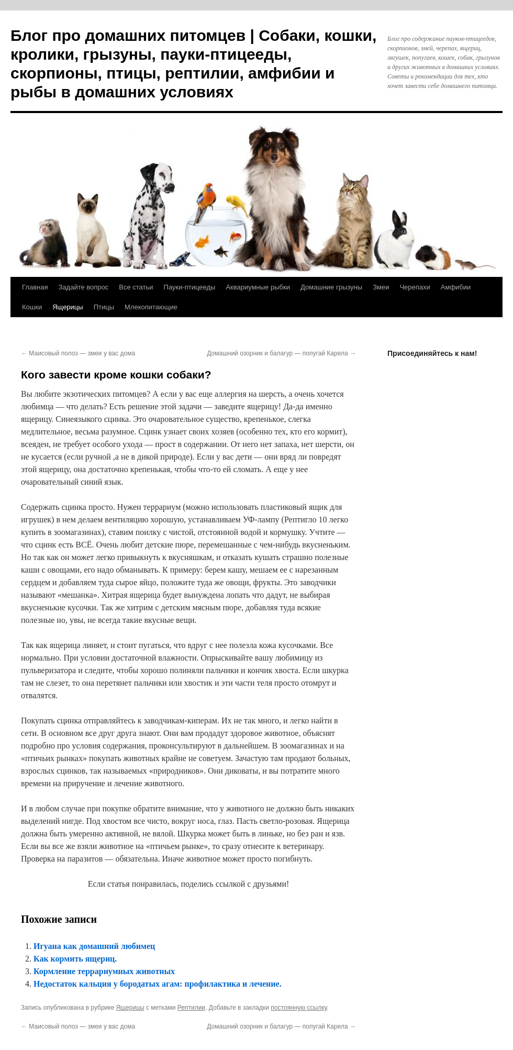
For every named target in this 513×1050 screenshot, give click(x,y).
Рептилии (191, 1007)
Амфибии (456, 287)
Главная (35, 287)
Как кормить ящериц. (75, 958)
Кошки (32, 307)
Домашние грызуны (331, 287)
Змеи (381, 287)
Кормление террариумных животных (104, 971)
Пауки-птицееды (190, 287)
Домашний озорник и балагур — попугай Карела (281, 353)
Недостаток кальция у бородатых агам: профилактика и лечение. (158, 983)
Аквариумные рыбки (257, 287)
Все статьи (136, 287)
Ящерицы (67, 307)
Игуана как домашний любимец (94, 946)
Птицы (104, 307)
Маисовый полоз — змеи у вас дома (78, 353)
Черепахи (414, 287)
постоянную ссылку (299, 1007)
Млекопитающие (151, 307)
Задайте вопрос (83, 287)
